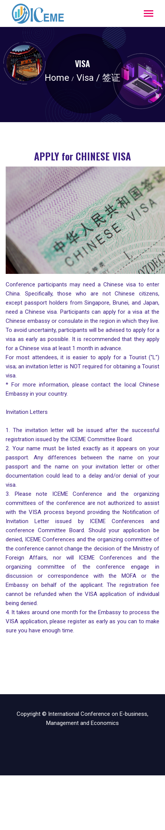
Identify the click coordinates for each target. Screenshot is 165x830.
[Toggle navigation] (148, 14)
